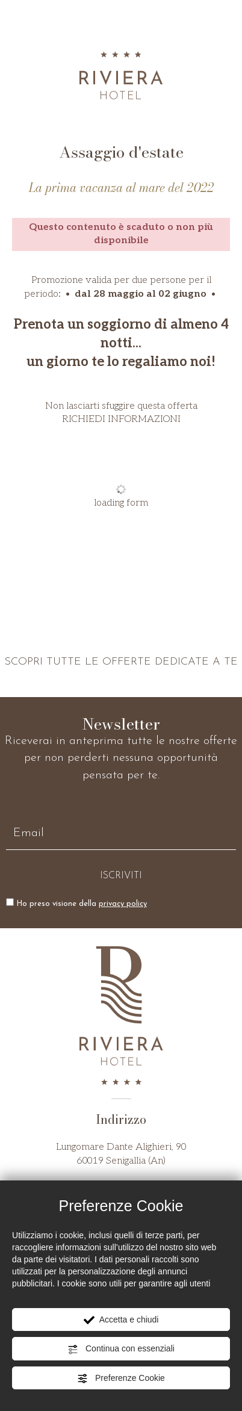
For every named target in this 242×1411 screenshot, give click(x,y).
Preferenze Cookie (121, 1378)
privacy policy (123, 904)
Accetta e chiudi (121, 1320)
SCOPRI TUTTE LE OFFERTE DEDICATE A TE (121, 662)
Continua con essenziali (121, 1349)
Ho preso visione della (81, 904)
